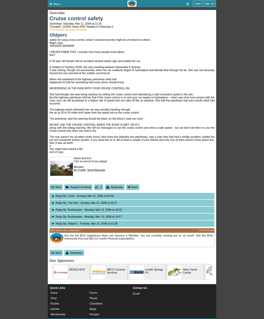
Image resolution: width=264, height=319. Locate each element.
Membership (58, 314)
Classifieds (96, 303)
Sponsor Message (206, 230)
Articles (55, 309)
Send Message (96, 170)
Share (133, 187)
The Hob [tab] (84, 203)
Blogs (93, 309)
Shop (54, 298)
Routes (55, 303)
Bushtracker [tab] (86, 210)
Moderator (114, 187)
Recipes (94, 314)
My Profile (80, 170)
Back (56, 187)
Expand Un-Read (78, 187)
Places (94, 298)
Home (54, 292)
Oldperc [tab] (84, 224)
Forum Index (57, 12)
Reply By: (61, 196)
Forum (93, 292)
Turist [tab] (82, 196)
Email (136, 293)
